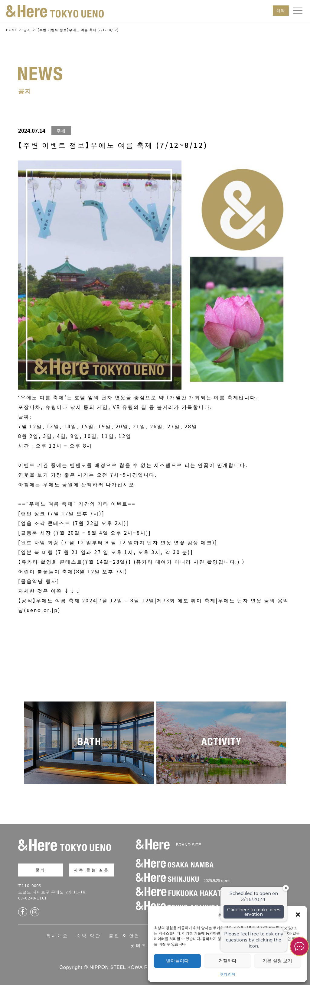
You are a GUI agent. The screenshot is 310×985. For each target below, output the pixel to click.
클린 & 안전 (124, 935)
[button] (298, 915)
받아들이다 (177, 960)
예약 (280, 10)
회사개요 (57, 935)
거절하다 (227, 960)
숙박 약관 (89, 935)
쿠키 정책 (227, 974)
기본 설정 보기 (277, 960)
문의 (40, 870)
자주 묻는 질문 (91, 870)
